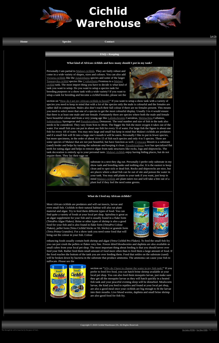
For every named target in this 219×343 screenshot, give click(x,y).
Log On (213, 36)
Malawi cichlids (85, 71)
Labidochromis (116, 118)
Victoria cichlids (56, 77)
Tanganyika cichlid (57, 81)
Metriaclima (145, 118)
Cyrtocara (140, 141)
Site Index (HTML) (189, 330)
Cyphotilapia (90, 81)
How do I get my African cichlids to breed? (85, 100)
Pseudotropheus (90, 121)
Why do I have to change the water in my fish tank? (133, 268)
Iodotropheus (54, 121)
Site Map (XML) (202, 330)
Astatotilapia (82, 77)
